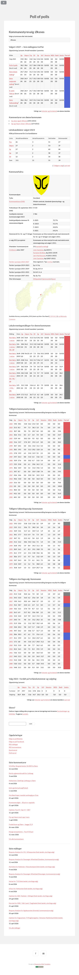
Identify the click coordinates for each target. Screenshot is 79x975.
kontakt (25, 714)
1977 (11, 638)
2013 (11, 605)
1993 (11, 623)
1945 (11, 497)
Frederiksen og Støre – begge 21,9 (21, 824)
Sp (38, 55)
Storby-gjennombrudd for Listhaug (21, 773)
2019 (11, 427)
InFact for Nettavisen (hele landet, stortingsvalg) (26, 889)
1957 (11, 656)
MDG (52, 55)
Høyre (26, 55)
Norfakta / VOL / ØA (12, 388)
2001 (11, 616)
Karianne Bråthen (39, 253)
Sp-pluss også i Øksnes (19, 121)
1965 (11, 649)
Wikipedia (36, 279)
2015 (11, 431)
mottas (49, 262)
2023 (11, 424)
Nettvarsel (12, 753)
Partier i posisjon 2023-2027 (19, 262)
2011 (11, 435)
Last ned (67, 165)
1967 (11, 475)
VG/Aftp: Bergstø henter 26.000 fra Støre (23, 766)
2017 (11, 601)
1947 (11, 493)
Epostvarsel (13, 750)
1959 (11, 482)
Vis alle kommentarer (16, 839)
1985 (11, 631)
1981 (11, 634)
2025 (11, 594)
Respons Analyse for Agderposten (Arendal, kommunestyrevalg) (31, 910)
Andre (62, 55)
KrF (42, 55)
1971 (11, 471)
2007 (11, 438)
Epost (54, 279)
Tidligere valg (58, 165)
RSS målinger (13, 744)
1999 (11, 446)
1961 (11, 653)
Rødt (57, 55)
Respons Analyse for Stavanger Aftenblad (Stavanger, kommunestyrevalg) (34, 874)
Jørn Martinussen (39, 256)
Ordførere (12, 250)
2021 (11, 598)
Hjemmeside (46, 279)
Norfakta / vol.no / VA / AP (12, 347)
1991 (11, 453)
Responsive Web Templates (42, 964)
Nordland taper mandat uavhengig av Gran (23, 795)
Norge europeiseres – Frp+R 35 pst (21, 832)
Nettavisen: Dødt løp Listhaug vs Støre (22, 781)
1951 (11, 490)
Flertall (67, 55)
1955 (11, 486)
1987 (11, 457)
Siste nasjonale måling (12, 81)
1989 (11, 627)
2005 (11, 612)
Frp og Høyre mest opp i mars (19, 817)
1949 (11, 664)
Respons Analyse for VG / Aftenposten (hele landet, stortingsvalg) (31, 852)
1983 (11, 460)
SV (34, 55)
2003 (11, 442)
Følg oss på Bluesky (15, 739)
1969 (11, 645)
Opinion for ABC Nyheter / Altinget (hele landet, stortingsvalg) (30, 896)
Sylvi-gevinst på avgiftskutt (18, 788)
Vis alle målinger (14, 928)
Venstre (47, 55)
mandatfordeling (42, 246)
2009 (11, 609)
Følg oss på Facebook (16, 742)
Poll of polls (13, 65)
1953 (11, 660)
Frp (31, 55)
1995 (11, 449)
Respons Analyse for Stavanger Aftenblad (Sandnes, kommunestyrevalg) (34, 859)
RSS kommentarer (15, 747)
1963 (11, 479)
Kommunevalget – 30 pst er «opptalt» (22, 802)
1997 (11, 620)
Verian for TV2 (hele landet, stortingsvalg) (23, 881)
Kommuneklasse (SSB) (17, 201)
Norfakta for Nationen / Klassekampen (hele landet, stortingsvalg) (32, 867)
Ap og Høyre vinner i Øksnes (21, 124)
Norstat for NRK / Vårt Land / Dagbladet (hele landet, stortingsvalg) (32, 903)
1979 (11, 464)
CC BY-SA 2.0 (53, 316)
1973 (11, 642)
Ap (21, 55)
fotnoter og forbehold (49, 111)
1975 (11, 468)
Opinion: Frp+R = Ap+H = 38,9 (19, 810)
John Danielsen (38, 250)
